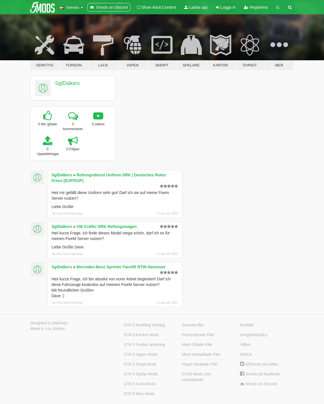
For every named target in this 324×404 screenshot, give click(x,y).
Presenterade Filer (198, 335)
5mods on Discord (258, 384)
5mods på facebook (260, 374)
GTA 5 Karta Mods (140, 384)
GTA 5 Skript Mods (140, 364)
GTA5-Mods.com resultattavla (196, 377)
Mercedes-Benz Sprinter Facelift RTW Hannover (120, 267)
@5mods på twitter (259, 364)
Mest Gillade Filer (197, 344)
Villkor (245, 344)
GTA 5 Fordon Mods (141, 335)
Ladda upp (195, 7)
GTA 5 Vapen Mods (141, 354)
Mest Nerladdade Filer (201, 354)
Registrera (256, 7)
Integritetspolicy (253, 335)
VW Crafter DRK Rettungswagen (106, 226)
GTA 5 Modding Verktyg (144, 325)
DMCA (246, 354)
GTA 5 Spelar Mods (141, 374)
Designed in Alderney (49, 323)
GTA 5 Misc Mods (139, 393)
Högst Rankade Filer (200, 364)
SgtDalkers (67, 83)
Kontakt (246, 325)
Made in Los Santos (47, 328)
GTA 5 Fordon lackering (144, 344)
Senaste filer (193, 325)
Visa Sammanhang (67, 213)
